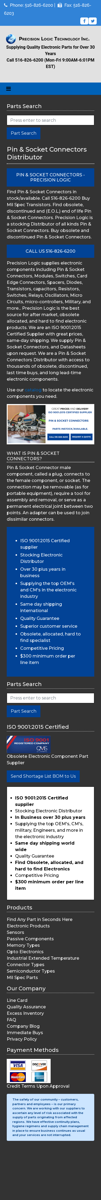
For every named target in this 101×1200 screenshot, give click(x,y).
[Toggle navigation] (8, 89)
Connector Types (25, 964)
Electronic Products (28, 925)
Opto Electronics (25, 951)
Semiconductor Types (31, 971)
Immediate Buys (25, 1032)
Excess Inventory (25, 1013)
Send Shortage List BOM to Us (43, 776)
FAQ (11, 1019)
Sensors (15, 932)
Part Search (23, 133)
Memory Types (23, 945)
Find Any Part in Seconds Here (39, 919)
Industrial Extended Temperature (43, 958)
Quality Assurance (26, 1006)
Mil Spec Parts (22, 977)
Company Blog (23, 1026)
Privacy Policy (22, 1039)
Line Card (17, 1000)
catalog (33, 389)
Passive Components (30, 938)
